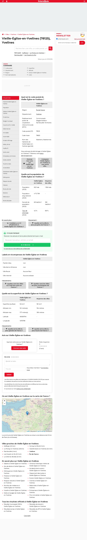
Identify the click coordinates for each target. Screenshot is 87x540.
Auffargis (25, 53)
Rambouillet (18, 55)
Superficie (31, 68)
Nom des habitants (10, 75)
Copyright (27, 516)
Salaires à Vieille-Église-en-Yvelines (15, 463)
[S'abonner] (70, 43)
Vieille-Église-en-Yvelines (26, 34)
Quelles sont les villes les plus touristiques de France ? (40, 285)
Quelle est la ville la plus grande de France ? (14, 330)
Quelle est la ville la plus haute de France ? (40, 330)
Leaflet (28, 431)
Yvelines (13, 34)
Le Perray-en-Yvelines (37, 53)
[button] (27, 413)
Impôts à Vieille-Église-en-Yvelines (15, 490)
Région (7, 72)
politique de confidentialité (23, 389)
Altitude (31, 70)
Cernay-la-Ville (34, 446)
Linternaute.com (62, 39)
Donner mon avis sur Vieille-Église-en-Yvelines (29, 163)
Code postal (8, 68)
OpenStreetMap (41, 431)
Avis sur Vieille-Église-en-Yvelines (37, 72)
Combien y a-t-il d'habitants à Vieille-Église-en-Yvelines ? (14, 224)
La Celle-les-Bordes (10, 457)
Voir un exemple (79, 39)
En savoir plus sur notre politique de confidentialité (17, 248)
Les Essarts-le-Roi (30, 55)
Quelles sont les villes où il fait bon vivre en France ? (14, 285)
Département (9, 70)
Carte (30, 75)
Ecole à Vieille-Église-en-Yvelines (40, 478)
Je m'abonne (25, 245)
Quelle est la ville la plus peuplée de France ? (40, 224)
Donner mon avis (19, 348)
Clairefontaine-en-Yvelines (38, 449)
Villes (7, 34)
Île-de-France (40, 110)
